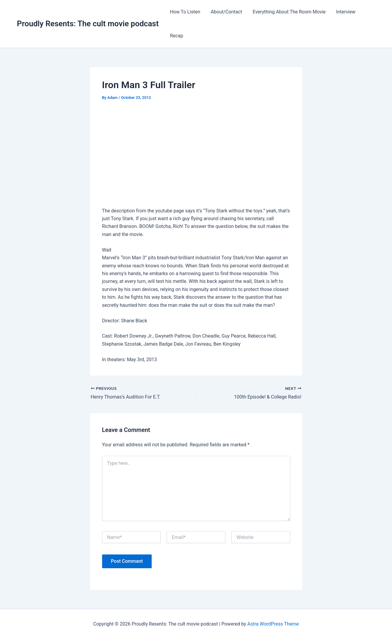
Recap (175, 36)
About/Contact (225, 12)
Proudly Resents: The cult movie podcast (88, 23)
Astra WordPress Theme (273, 624)
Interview (342, 12)
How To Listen (184, 12)
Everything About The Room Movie (286, 12)
